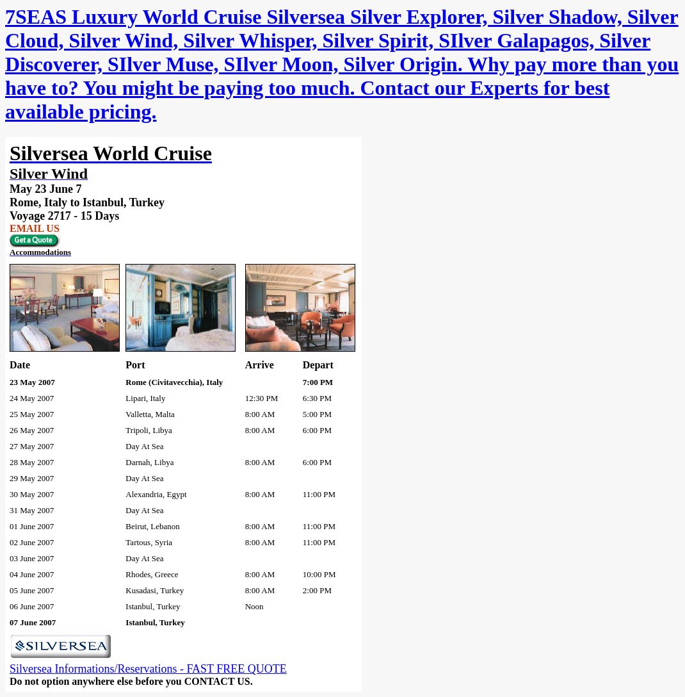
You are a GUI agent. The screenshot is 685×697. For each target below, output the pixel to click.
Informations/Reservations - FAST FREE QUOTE (170, 668)
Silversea (32, 668)
